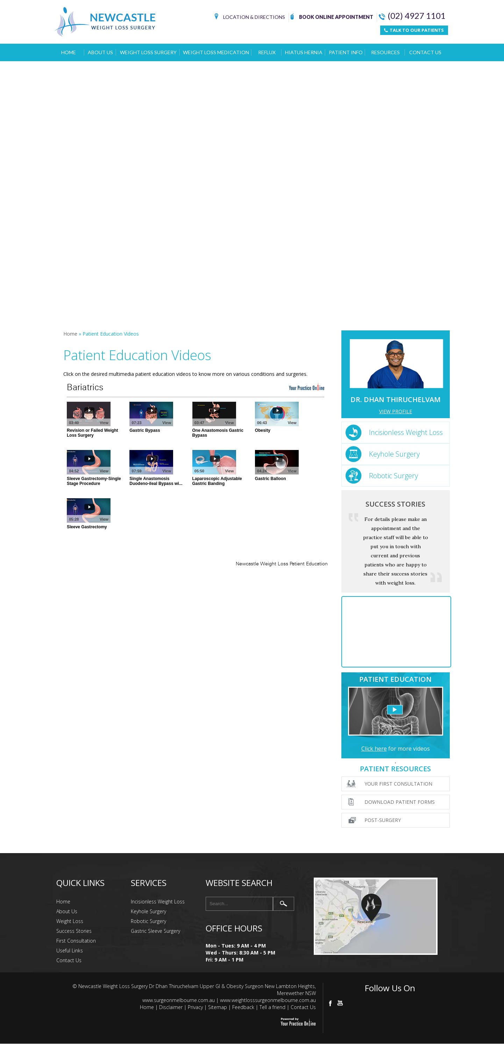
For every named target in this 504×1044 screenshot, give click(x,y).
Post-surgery (382, 820)
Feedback (243, 1007)
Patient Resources (395, 768)
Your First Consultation (398, 783)
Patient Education (395, 679)
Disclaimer (171, 1007)
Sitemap (217, 1007)
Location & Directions (249, 17)
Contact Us (425, 52)
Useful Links (69, 950)
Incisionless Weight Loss (406, 432)
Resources (385, 52)
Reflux (267, 52)
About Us (100, 52)
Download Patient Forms (399, 802)
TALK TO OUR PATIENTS (414, 30)
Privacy (195, 1007)
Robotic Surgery (393, 475)
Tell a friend (272, 1007)
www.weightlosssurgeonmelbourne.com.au (268, 1000)
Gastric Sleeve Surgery (155, 931)
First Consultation (76, 940)
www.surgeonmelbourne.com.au (178, 1000)
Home (68, 52)
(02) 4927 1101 (412, 15)
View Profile (395, 411)
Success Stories (395, 504)
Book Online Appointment (331, 17)
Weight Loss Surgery (148, 52)
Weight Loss (69, 921)
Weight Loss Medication (216, 52)
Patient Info (346, 52)
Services (148, 882)
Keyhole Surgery (394, 454)
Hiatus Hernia (303, 52)
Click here (374, 748)
